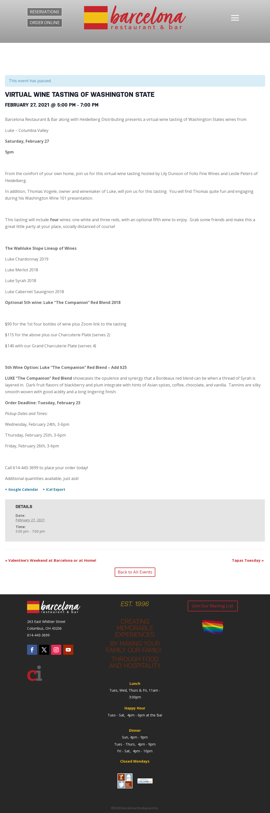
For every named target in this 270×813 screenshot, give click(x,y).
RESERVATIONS (44, 12)
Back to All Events (135, 572)
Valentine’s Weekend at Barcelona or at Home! (50, 560)
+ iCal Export (54, 489)
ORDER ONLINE (44, 22)
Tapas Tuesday (248, 560)
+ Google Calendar (21, 489)
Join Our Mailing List (212, 606)
